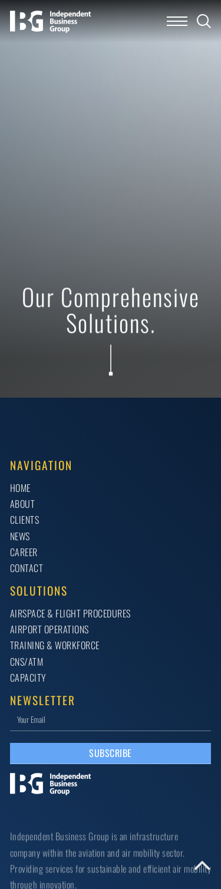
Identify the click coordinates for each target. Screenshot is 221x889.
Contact (27, 568)
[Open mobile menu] (177, 21)
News (20, 536)
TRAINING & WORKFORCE (55, 645)
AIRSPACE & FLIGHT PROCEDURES (70, 613)
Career (24, 552)
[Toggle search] (204, 21)
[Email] (111, 719)
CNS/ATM (27, 662)
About (22, 504)
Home (20, 488)
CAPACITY (28, 677)
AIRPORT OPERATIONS (49, 629)
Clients (24, 520)
